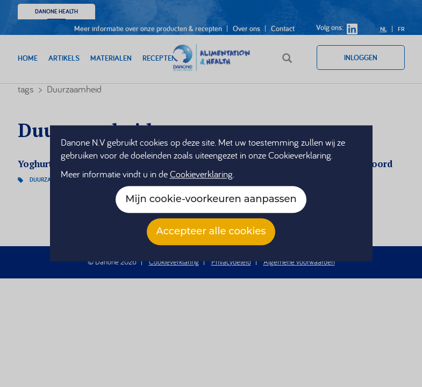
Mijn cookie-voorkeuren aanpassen (210, 199)
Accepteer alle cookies (211, 232)
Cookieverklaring (201, 174)
